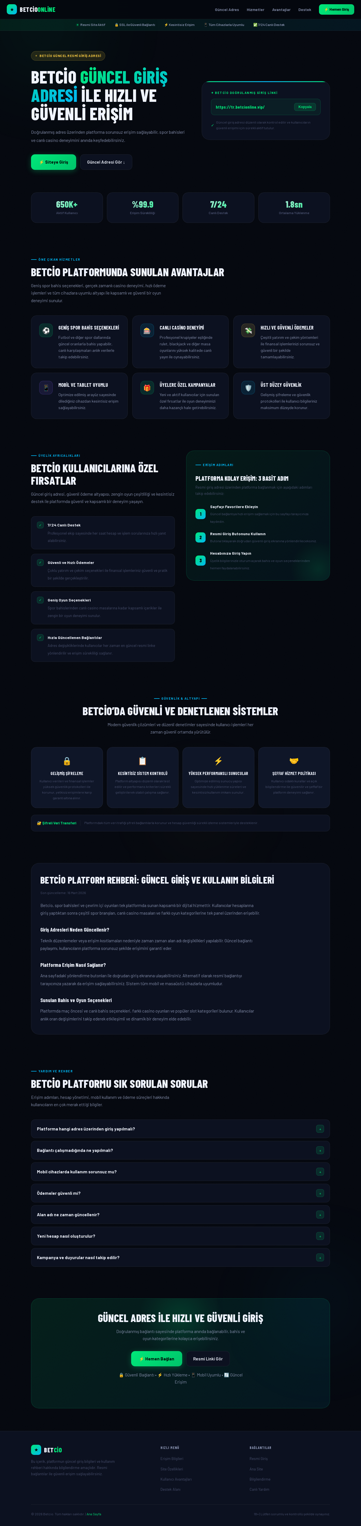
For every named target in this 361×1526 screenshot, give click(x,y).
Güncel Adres (227, 9)
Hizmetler (255, 9)
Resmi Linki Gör (208, 1358)
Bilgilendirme (260, 1479)
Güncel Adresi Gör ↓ (106, 161)
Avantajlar (281, 9)
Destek (304, 9)
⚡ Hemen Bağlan (156, 1358)
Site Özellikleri (171, 1469)
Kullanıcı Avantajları (176, 1479)
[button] (180, 1129)
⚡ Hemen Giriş (336, 9)
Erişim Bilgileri (171, 1458)
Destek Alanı (170, 1489)
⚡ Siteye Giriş (53, 161)
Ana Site (256, 1469)
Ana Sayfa (94, 1514)
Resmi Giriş (259, 1458)
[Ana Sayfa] (91, 1450)
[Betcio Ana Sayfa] (31, 9)
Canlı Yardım (259, 1489)
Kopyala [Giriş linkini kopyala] (305, 107)
